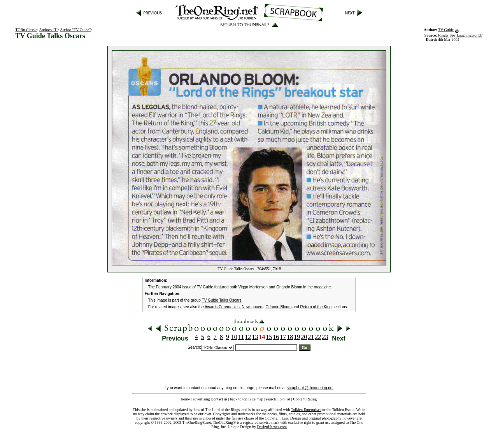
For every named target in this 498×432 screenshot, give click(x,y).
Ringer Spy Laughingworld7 (460, 35)
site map (256, 399)
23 (325, 337)
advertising (201, 399)
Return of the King (315, 307)
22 (318, 337)
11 (241, 337)
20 (304, 337)
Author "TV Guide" (75, 30)
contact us (219, 399)
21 (311, 337)
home (185, 399)
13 (255, 337)
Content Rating (305, 399)
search (271, 399)
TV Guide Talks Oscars (222, 300)
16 (276, 337)
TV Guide (446, 30)
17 (283, 337)
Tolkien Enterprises (306, 409)
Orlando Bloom (279, 307)
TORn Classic (26, 30)
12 (248, 337)
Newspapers (252, 307)
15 (269, 337)
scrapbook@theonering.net (310, 388)
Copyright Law (276, 418)
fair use (237, 418)
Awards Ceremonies (222, 307)
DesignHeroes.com (272, 427)
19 (297, 337)
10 (234, 337)
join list (284, 399)
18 (290, 337)
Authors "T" (48, 30)
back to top (238, 399)
